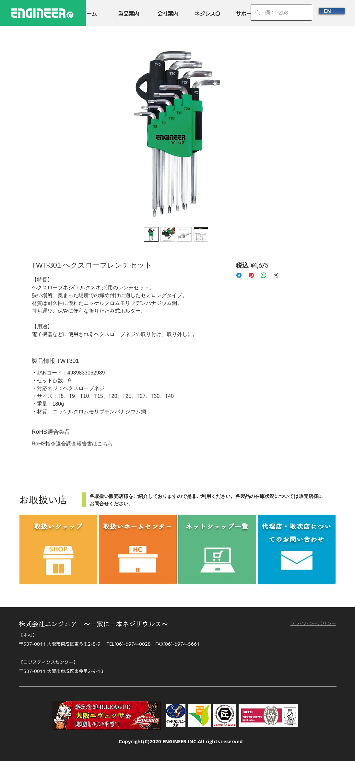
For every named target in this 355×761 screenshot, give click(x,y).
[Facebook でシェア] (239, 275)
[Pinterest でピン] (251, 275)
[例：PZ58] (281, 12)
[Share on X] (276, 275)
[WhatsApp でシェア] (263, 275)
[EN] (332, 11)
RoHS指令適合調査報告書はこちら (72, 443)
